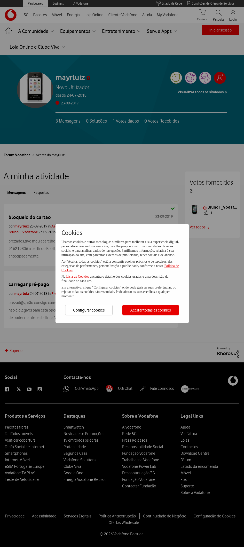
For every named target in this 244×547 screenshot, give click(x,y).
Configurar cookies (89, 310)
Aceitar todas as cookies (150, 310)
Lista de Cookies (78, 276)
